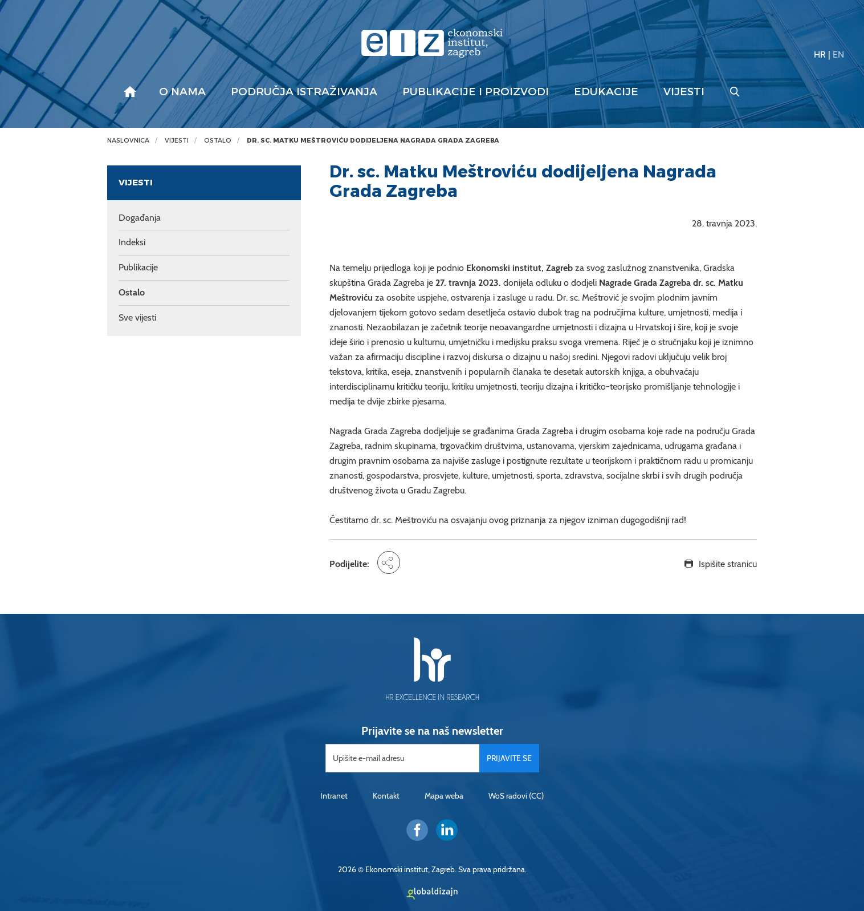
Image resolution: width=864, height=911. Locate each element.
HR (820, 54)
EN (838, 54)
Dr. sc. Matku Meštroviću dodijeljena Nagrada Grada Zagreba (373, 140)
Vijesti (683, 92)
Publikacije (138, 267)
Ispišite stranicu (728, 563)
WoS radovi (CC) (516, 796)
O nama (182, 92)
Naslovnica (128, 140)
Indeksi (132, 242)
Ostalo (217, 140)
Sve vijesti (137, 317)
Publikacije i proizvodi (475, 92)
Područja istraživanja (304, 92)
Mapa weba (444, 796)
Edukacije (606, 92)
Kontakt (386, 796)
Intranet (334, 796)
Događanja (140, 217)
